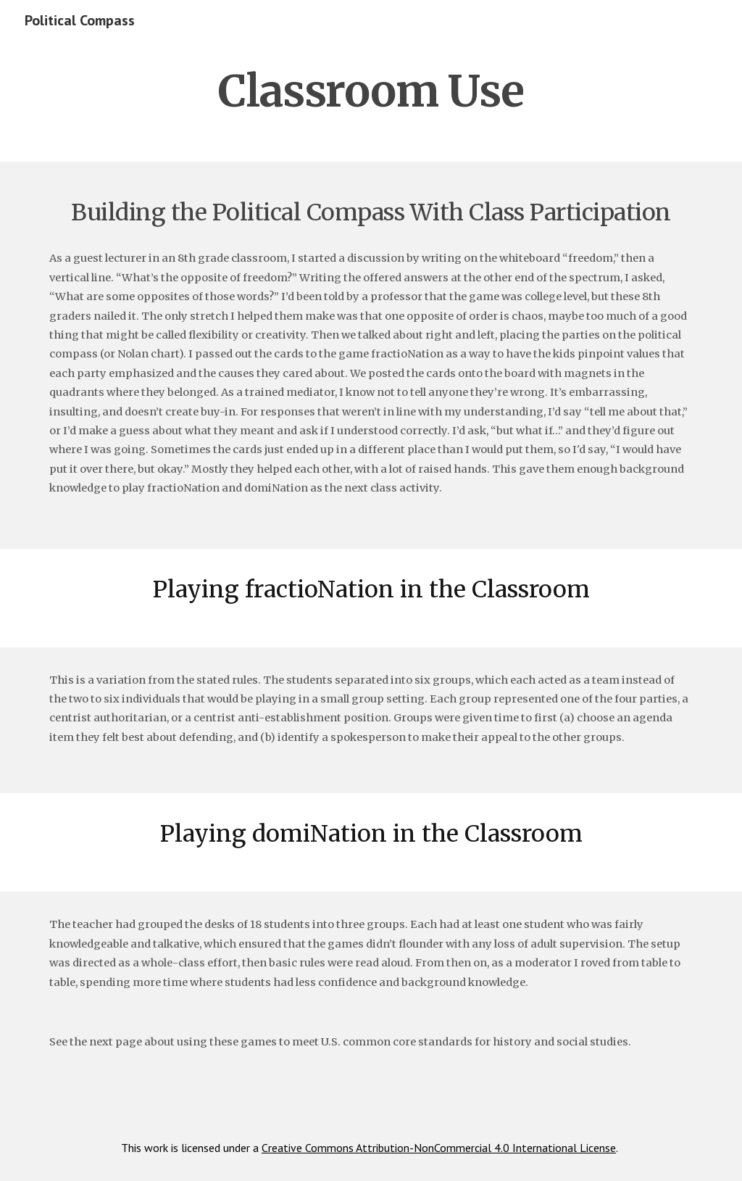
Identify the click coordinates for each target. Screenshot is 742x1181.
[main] (371, 91)
